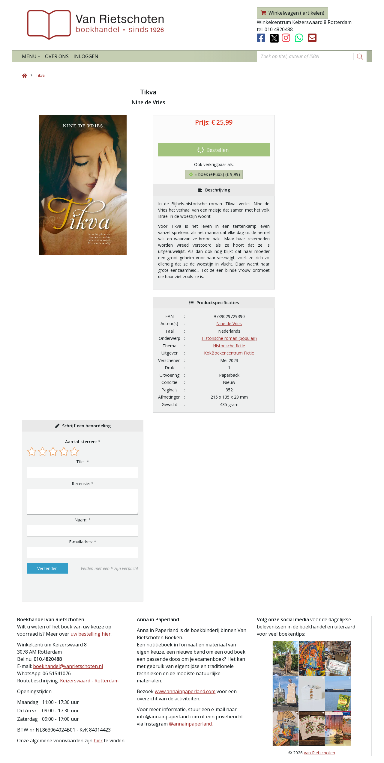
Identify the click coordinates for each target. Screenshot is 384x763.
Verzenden (47, 568)
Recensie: (81, 483)
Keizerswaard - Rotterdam (89, 680)
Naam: (80, 520)
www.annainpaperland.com (185, 691)
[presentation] (65, 587)
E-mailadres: (81, 542)
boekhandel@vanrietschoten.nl (68, 666)
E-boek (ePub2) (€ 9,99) (214, 174)
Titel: (81, 462)
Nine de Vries (229, 323)
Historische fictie (229, 346)
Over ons (57, 56)
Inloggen (86, 56)
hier (98, 740)
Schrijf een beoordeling (86, 426)
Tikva (40, 75)
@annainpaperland (190, 723)
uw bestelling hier (90, 634)
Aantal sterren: (81, 441)
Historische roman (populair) (229, 338)
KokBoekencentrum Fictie (229, 353)
